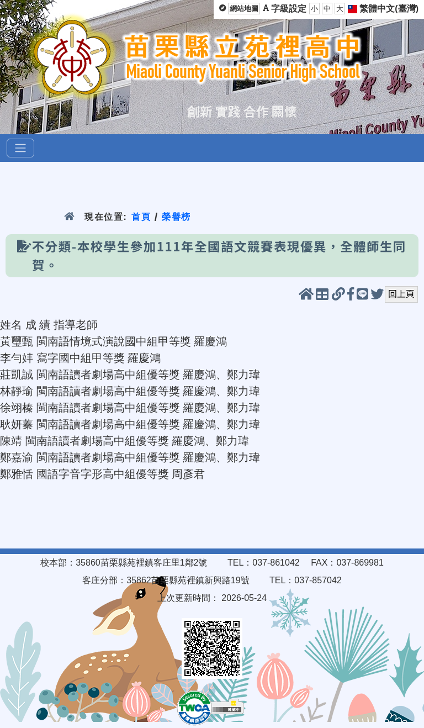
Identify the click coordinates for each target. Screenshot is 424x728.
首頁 (141, 216)
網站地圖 (244, 8)
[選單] (20, 148)
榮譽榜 (176, 216)
